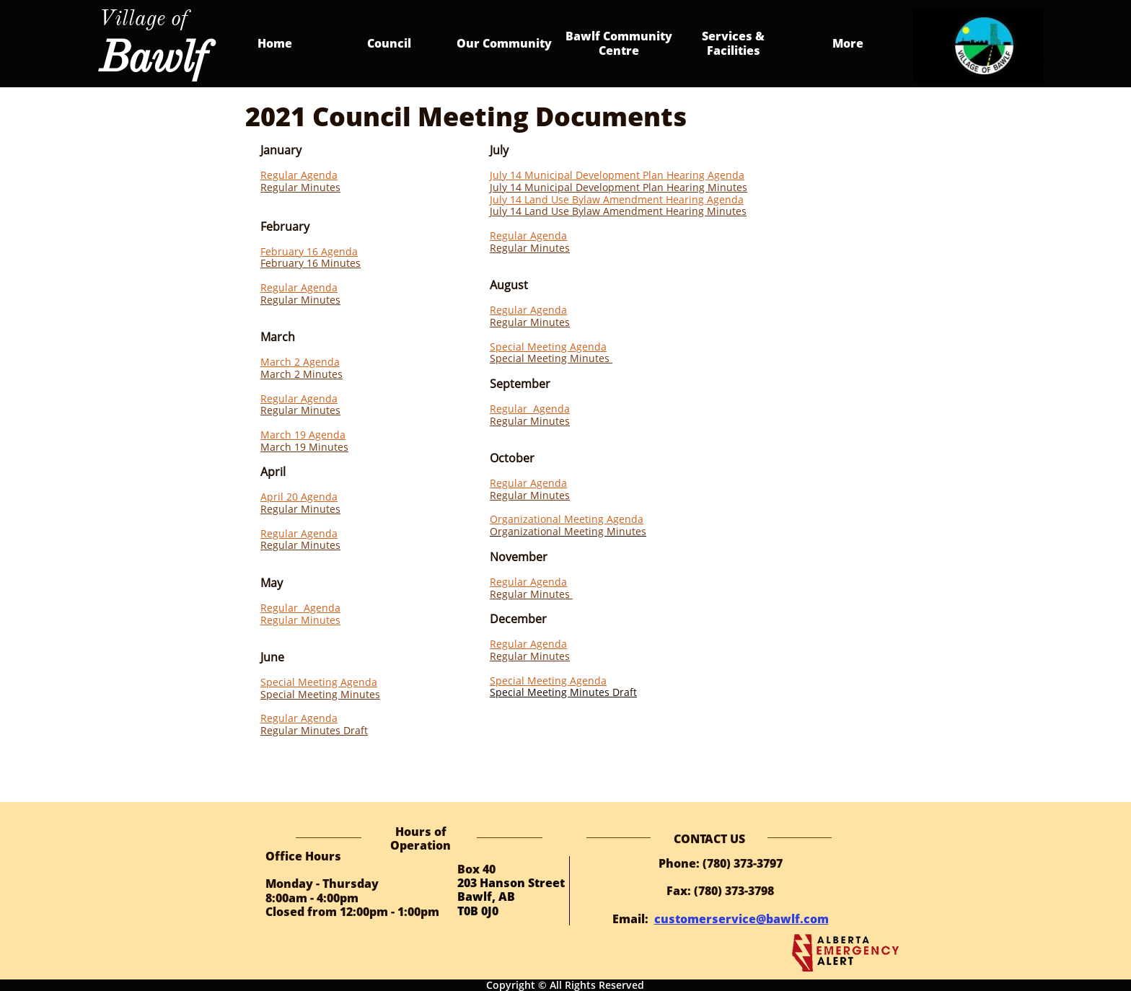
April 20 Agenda (299, 496)
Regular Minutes (300, 187)
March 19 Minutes (304, 447)
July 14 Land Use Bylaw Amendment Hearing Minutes (618, 211)
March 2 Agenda (300, 362)
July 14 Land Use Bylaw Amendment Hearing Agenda (617, 199)
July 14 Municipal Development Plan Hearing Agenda (617, 175)
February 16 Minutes (310, 263)
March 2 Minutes (301, 374)
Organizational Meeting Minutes (568, 531)
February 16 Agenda (309, 251)
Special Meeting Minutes (320, 694)
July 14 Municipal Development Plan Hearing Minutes (618, 187)
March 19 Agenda (303, 434)
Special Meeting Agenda (318, 682)
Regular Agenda (299, 175)
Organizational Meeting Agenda (566, 519)
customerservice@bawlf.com (741, 919)
